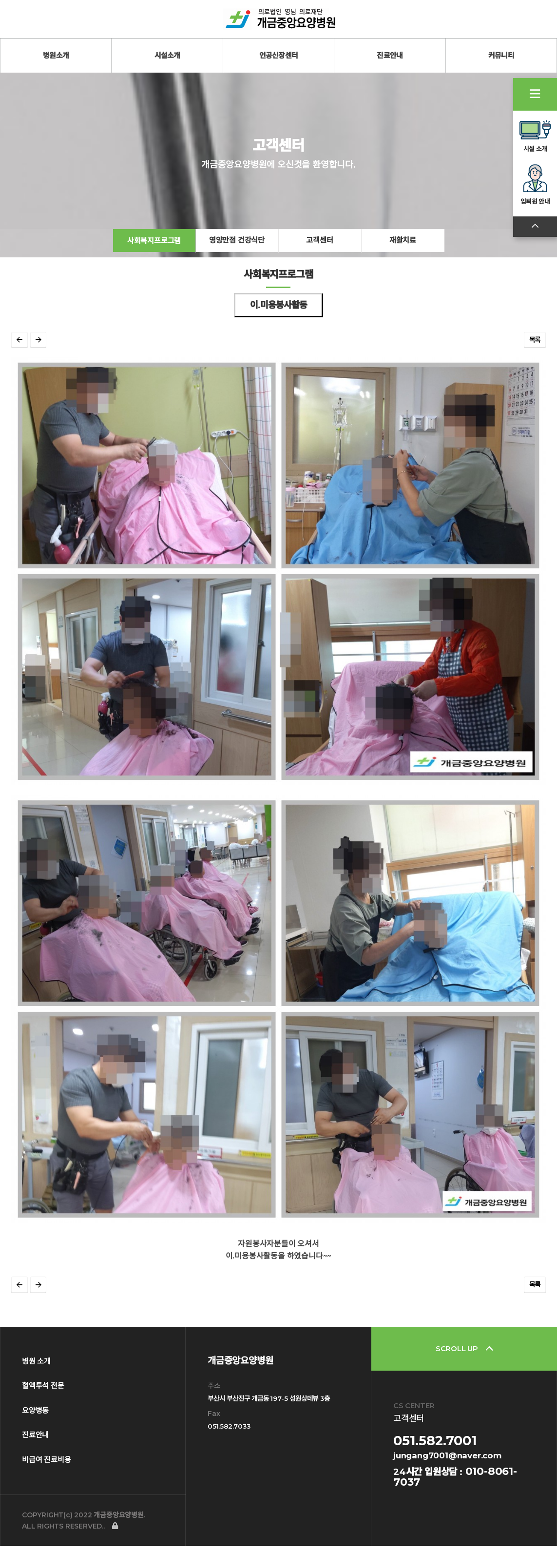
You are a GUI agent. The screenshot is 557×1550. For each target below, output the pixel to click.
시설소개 (167, 55)
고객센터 (319, 249)
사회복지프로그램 (154, 249)
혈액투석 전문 (43, 1390)
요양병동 (35, 1414)
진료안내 (390, 55)
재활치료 (402, 249)
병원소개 (56, 55)
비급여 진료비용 (46, 1464)
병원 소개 (36, 1365)
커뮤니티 (501, 55)
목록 (535, 350)
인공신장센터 (278, 55)
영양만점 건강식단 (237, 249)
